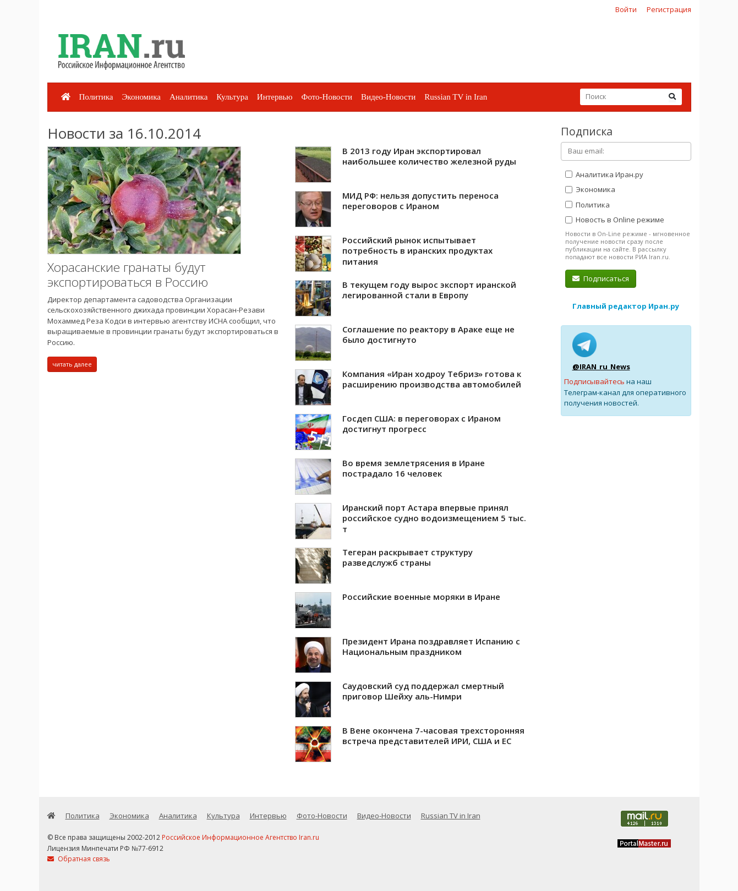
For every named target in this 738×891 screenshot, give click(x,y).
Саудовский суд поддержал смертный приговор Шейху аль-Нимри (423, 691)
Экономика (141, 96)
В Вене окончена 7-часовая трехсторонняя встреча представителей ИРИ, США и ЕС (433, 736)
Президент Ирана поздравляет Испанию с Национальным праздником (431, 647)
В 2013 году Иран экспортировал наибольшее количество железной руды (429, 156)
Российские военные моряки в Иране (421, 596)
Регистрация (669, 9)
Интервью (275, 96)
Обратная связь (78, 858)
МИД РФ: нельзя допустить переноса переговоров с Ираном (420, 201)
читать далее (72, 364)
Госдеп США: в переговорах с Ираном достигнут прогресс (421, 424)
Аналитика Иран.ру (604, 174)
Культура (232, 96)
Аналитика (188, 96)
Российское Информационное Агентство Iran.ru (240, 837)
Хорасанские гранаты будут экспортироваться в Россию (127, 275)
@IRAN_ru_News (601, 366)
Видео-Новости (388, 96)
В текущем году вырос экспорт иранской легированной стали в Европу (429, 290)
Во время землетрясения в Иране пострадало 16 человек (413, 468)
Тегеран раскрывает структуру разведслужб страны (407, 557)
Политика (96, 96)
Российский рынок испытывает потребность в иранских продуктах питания (417, 250)
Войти (626, 9)
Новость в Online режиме (614, 220)
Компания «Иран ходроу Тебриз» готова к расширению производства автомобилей (431, 379)
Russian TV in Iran (455, 96)
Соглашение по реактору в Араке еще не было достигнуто (428, 335)
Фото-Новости (327, 96)
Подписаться (600, 278)
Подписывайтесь (594, 381)
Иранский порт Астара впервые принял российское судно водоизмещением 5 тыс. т (434, 518)
